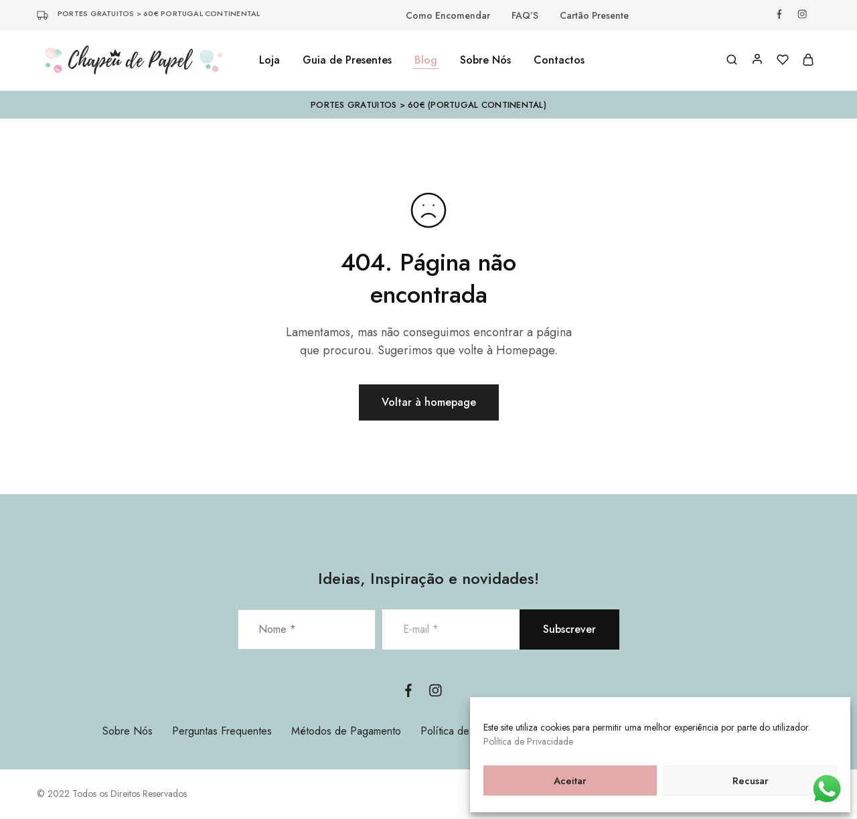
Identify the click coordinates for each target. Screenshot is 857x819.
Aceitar (570, 780)
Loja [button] (269, 60)
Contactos (559, 60)
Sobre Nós (485, 60)
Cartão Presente (594, 15)
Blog (425, 60)
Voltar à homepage (429, 402)
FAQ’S (525, 15)
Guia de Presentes (347, 60)
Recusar (750, 780)
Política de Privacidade (528, 741)
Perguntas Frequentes (222, 731)
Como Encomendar (448, 15)
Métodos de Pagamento (346, 731)
